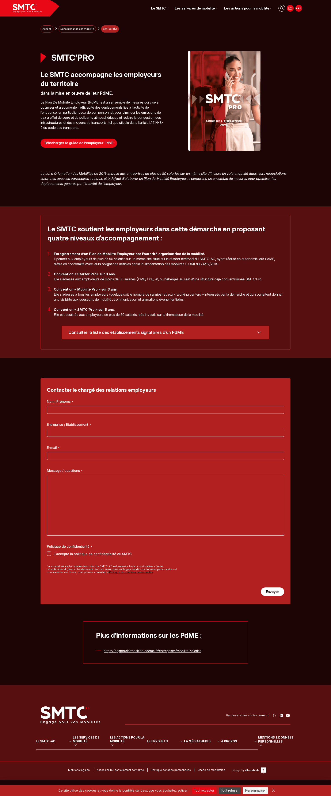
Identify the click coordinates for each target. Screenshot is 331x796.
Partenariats (271, 750)
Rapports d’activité (237, 754)
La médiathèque (239, 735)
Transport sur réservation (95, 754)
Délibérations (233, 741)
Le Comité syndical (53, 745)
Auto (80, 750)
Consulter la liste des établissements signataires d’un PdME (126, 332)
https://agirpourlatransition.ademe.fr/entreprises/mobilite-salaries (152, 651)
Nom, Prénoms (60, 401)
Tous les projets (204, 741)
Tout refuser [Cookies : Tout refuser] (230, 790)
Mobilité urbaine (141, 750)
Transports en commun (93, 741)
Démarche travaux (275, 759)
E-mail (53, 447)
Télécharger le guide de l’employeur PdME (79, 143)
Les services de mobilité (195, 8)
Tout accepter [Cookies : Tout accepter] (204, 790)
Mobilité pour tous (143, 745)
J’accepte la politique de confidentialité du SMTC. (93, 554)
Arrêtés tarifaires (235, 745)
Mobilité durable (141, 741)
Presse (229, 759)
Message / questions (65, 470)
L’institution (47, 741)
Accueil (47, 28)
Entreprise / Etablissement (69, 424)
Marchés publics (274, 754)
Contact (268, 763)
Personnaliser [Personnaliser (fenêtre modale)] (255, 790)
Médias (229, 763)
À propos (271, 735)
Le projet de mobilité (54, 750)
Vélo (80, 745)
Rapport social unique (239, 750)
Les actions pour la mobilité (246, 8)
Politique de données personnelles (131, 572)
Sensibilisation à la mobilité (77, 28)
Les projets (204, 735)
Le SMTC (158, 8)
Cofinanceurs (272, 745)
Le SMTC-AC (50, 735)
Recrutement (272, 741)
